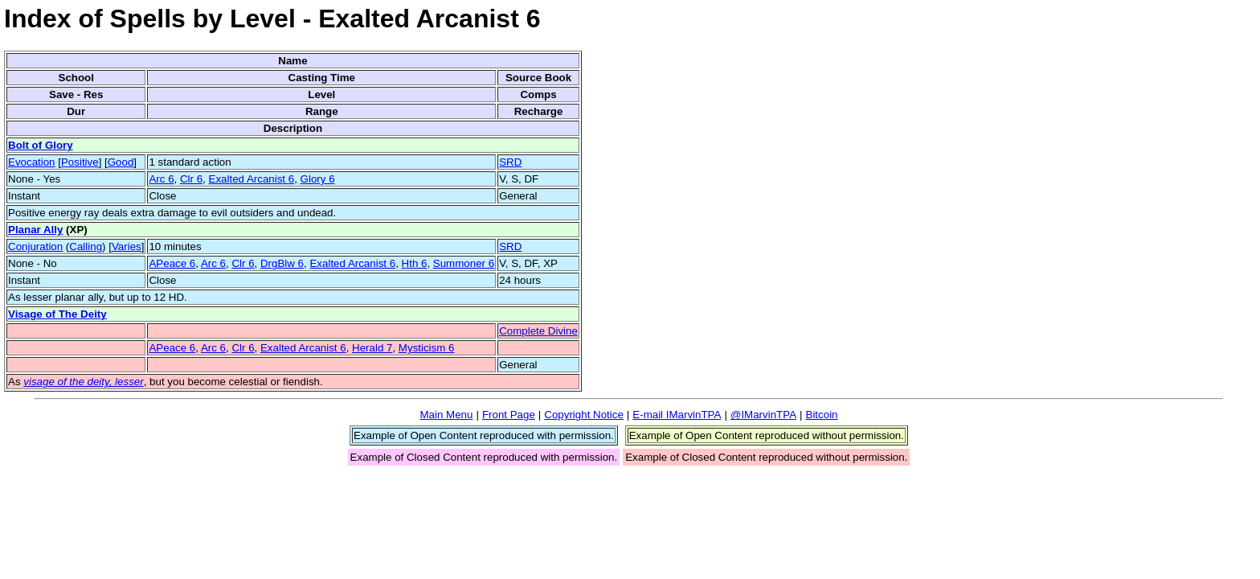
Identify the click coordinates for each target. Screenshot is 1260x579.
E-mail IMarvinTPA (676, 415)
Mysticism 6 (427, 348)
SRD (510, 162)
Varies (126, 246)
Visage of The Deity (57, 314)
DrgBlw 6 (282, 263)
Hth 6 (415, 263)
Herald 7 (372, 348)
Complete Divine (538, 331)
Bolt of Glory (40, 145)
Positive (80, 162)
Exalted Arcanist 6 (252, 179)
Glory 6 (318, 179)
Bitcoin (822, 415)
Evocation (31, 162)
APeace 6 (172, 263)
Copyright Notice (584, 415)
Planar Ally (35, 230)
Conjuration (35, 246)
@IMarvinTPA (763, 415)
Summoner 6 (463, 263)
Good (121, 162)
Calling (85, 246)
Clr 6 (191, 179)
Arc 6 (161, 179)
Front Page (508, 415)
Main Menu (445, 415)
